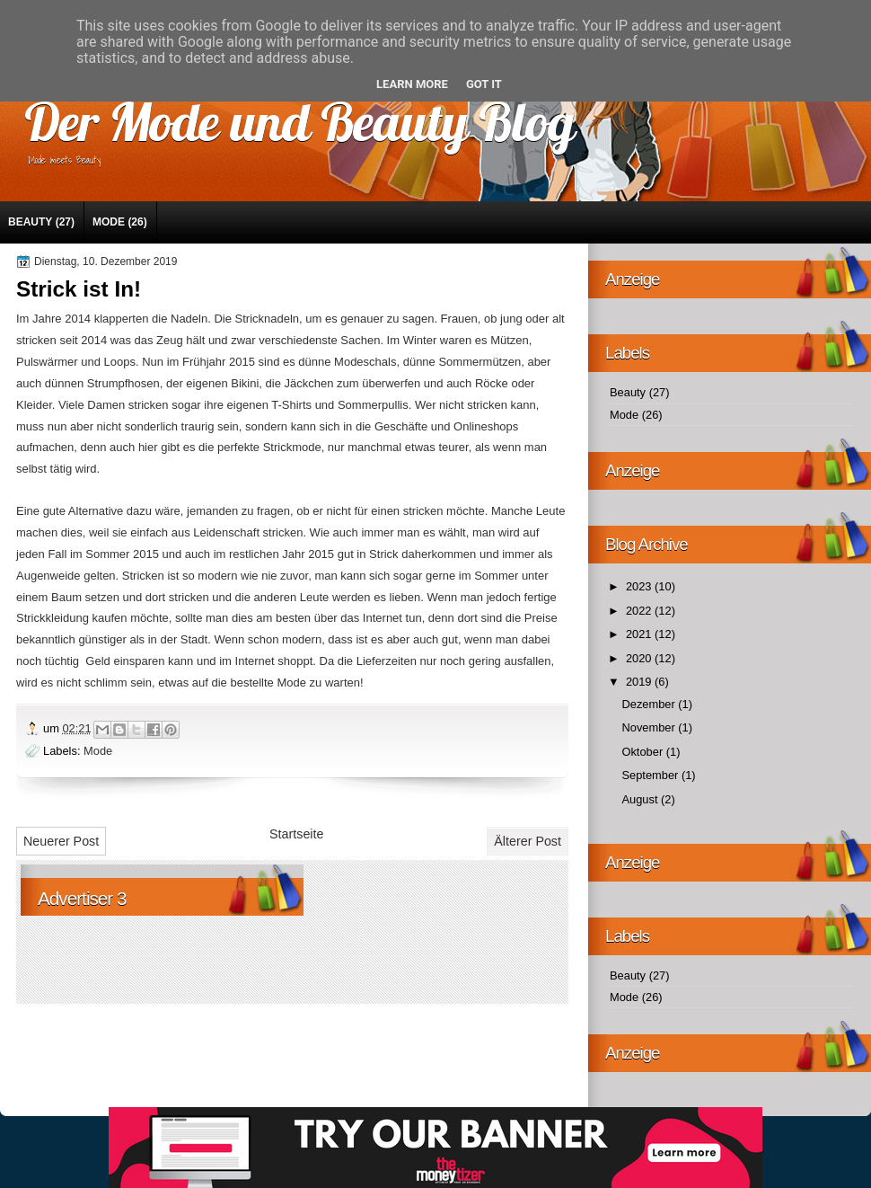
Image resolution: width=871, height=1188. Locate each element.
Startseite (296, 834)
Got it (484, 84)
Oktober (643, 751)
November (649, 727)
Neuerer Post (61, 841)
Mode (108, 222)
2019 (640, 681)
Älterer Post (527, 841)
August (641, 799)
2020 (640, 658)
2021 (640, 634)
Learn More (412, 84)
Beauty (30, 222)
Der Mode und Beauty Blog (299, 121)
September (651, 775)
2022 (640, 610)
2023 (640, 586)
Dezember (649, 704)
